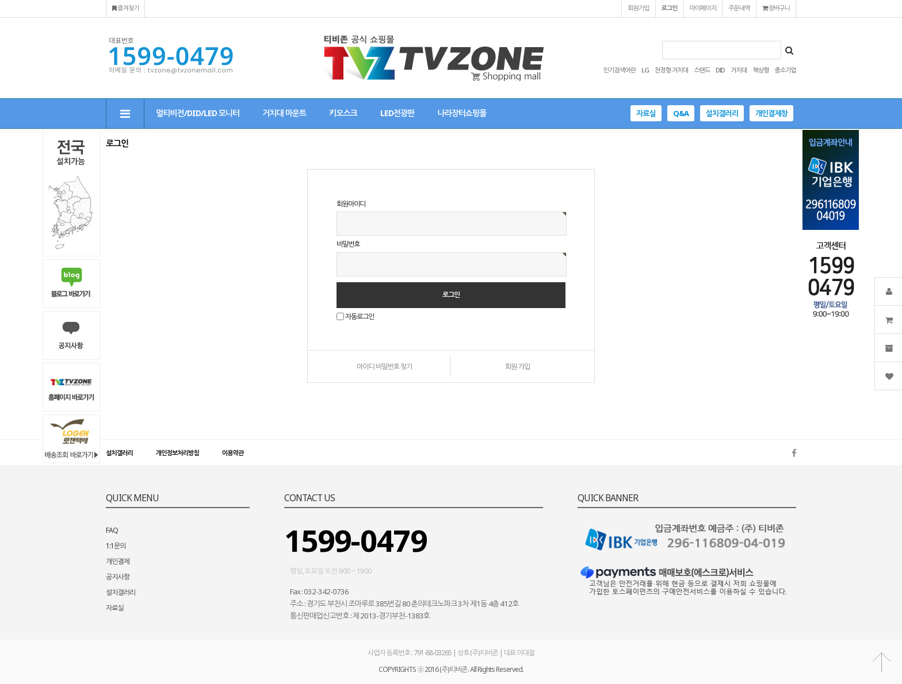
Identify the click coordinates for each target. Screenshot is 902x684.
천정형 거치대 (671, 70)
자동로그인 (359, 316)
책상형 (760, 70)
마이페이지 (703, 7)
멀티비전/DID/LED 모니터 (197, 112)
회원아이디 (351, 204)
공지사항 (117, 577)
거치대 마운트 (284, 112)
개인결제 (117, 561)
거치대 (739, 70)
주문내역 (739, 7)
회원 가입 (517, 366)
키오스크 (343, 112)
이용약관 (232, 452)
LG (645, 70)
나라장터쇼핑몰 (461, 112)
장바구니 (776, 7)
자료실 (646, 113)
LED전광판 (397, 112)
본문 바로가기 (0, 0)
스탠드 (702, 70)
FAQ (112, 530)
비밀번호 (348, 244)
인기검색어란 (619, 70)
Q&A (681, 113)
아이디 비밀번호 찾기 (384, 366)
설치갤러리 (722, 113)
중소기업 (785, 70)
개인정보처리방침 (177, 452)
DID (720, 70)
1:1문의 (116, 546)
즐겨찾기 (125, 7)
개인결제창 (771, 113)
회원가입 (638, 7)
